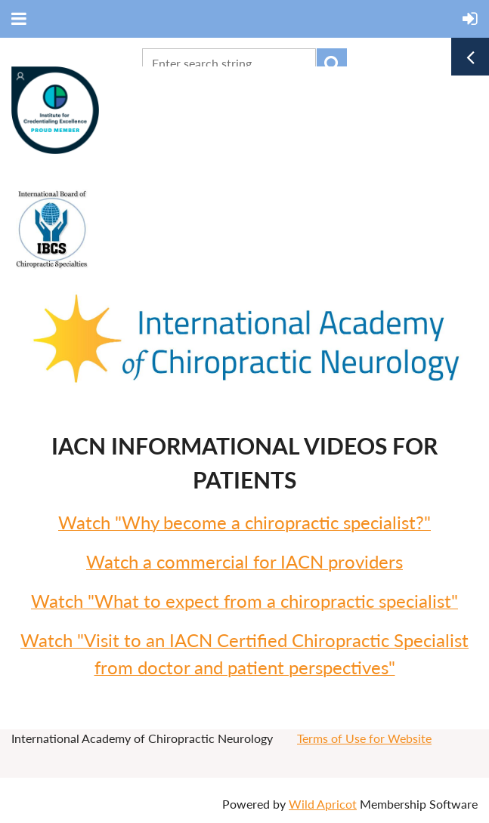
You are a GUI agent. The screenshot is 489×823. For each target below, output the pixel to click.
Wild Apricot (323, 804)
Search (332, 63)
